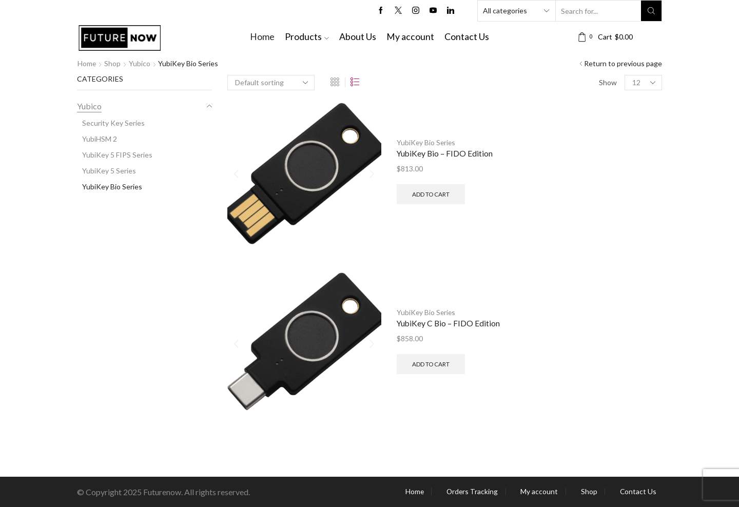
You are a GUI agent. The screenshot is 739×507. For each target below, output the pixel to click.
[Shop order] (271, 82)
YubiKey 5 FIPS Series (117, 154)
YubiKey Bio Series (427, 142)
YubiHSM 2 (99, 138)
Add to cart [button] (431, 194)
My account (410, 36)
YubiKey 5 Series (109, 170)
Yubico (140, 63)
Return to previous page (623, 63)
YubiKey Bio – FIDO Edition (445, 153)
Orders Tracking (470, 491)
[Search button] (651, 11)
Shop (113, 63)
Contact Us (466, 36)
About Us (357, 36)
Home (262, 36)
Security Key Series (113, 123)
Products (307, 36)
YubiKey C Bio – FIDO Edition (449, 323)
